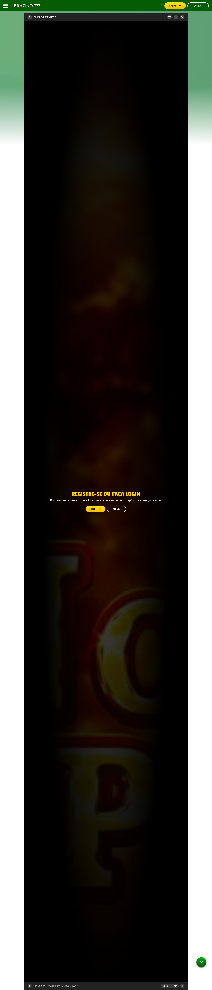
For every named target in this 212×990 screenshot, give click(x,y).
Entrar (198, 5)
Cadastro (175, 5)
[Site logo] (27, 5)
